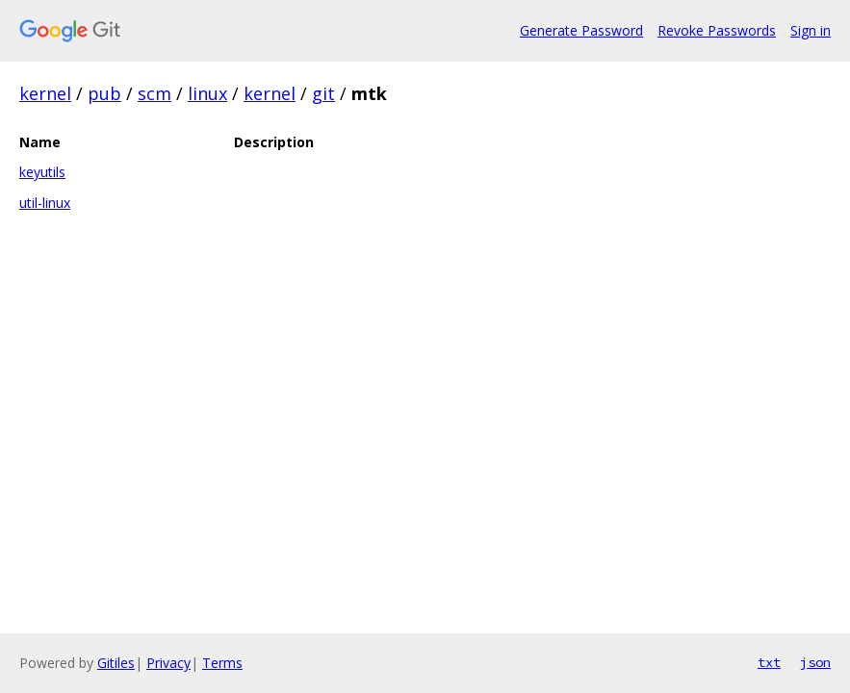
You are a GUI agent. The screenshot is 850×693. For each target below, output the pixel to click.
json (815, 662)
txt (769, 662)
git (323, 93)
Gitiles (116, 663)
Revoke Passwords (716, 30)
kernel (45, 93)
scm (154, 93)
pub (104, 93)
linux (207, 93)
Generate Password (581, 30)
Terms (222, 663)
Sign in (810, 30)
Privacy (168, 663)
